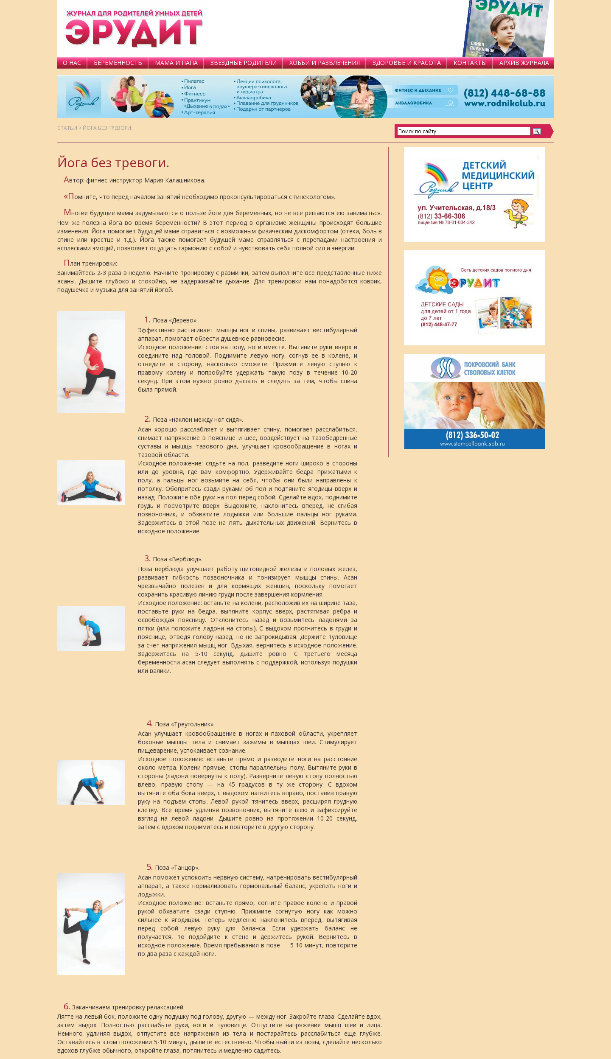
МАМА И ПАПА (176, 63)
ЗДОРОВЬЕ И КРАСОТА (407, 63)
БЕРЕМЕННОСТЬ (118, 63)
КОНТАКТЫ (470, 63)
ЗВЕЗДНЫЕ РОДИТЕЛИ (243, 63)
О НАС (72, 63)
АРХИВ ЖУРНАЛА (524, 63)
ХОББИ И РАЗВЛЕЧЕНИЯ (324, 63)
